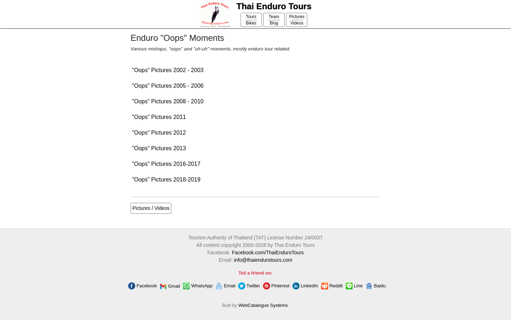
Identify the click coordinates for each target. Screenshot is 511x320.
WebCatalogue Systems (263, 305)
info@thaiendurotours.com (263, 260)
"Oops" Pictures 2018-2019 (166, 180)
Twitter (249, 285)
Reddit (332, 285)
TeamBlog (274, 20)
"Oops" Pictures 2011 (159, 117)
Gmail (170, 286)
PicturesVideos (296, 20)
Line (354, 285)
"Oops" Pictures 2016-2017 (166, 164)
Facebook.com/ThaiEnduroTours (267, 252)
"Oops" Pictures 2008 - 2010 (168, 101)
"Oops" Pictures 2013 (159, 148)
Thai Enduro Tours (274, 6)
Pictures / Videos (151, 208)
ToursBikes (251, 20)
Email (225, 285)
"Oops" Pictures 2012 (159, 133)
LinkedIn (305, 285)
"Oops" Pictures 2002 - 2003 (168, 70)
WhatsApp (198, 285)
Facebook (142, 285)
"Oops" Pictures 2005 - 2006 (168, 86)
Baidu (376, 285)
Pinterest (276, 285)
